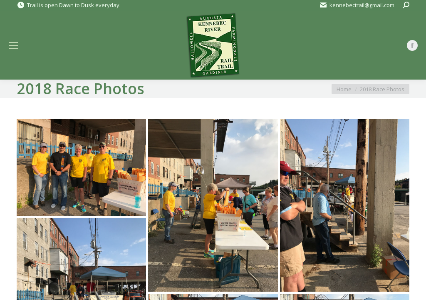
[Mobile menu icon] (13, 45)
